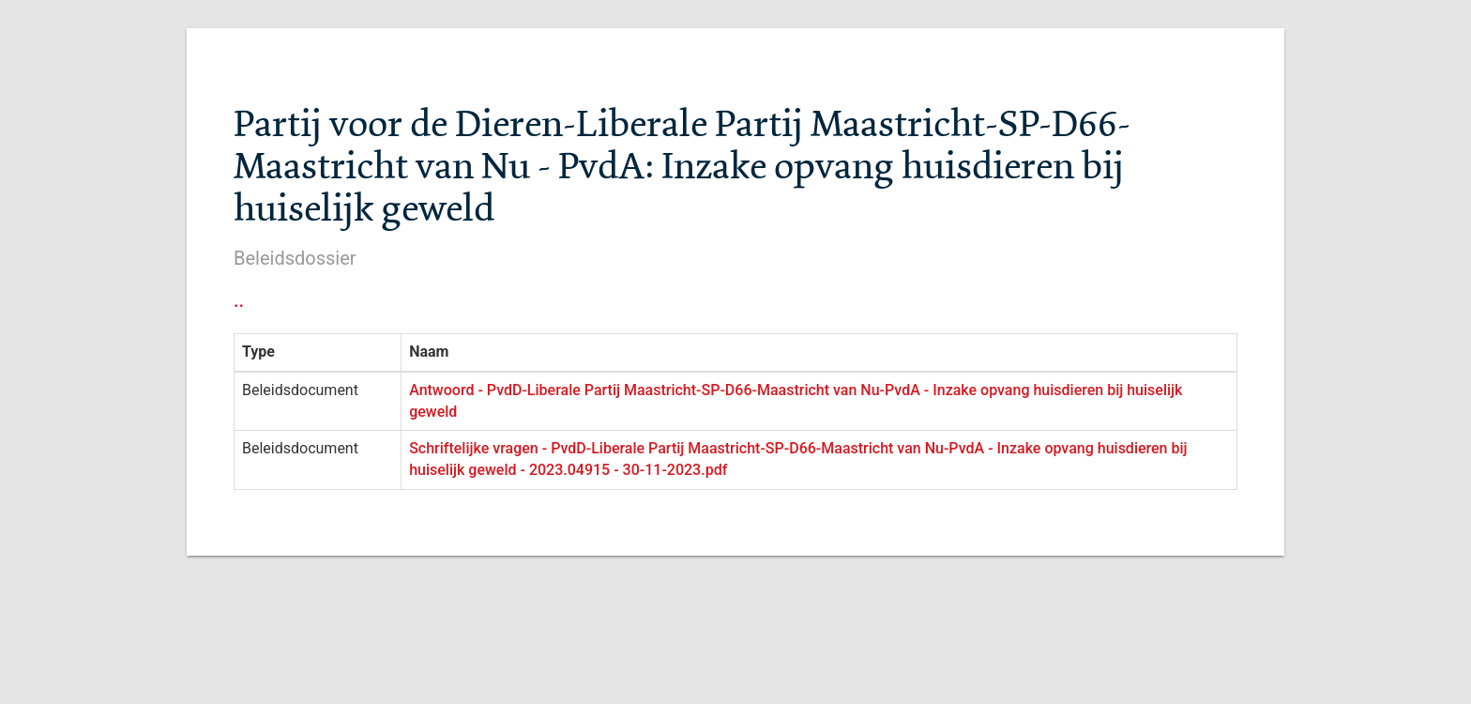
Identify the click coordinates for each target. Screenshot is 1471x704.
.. (239, 300)
